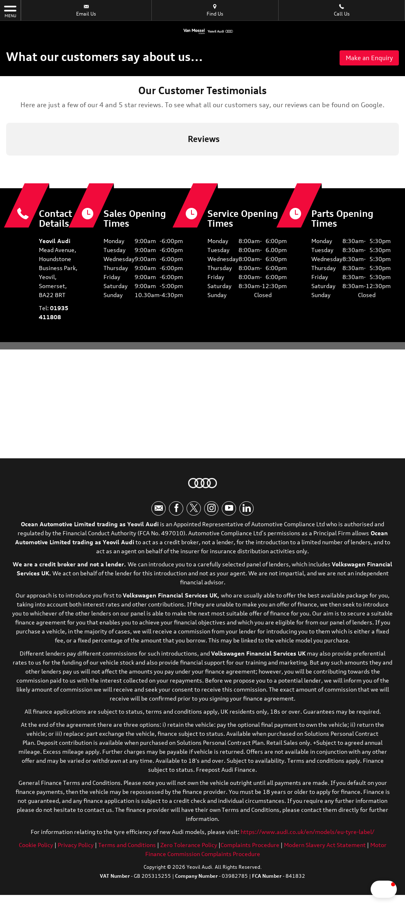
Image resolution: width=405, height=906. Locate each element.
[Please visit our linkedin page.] (246, 510)
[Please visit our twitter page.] (194, 510)
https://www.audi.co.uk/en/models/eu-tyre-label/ (307, 833)
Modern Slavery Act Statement (325, 846)
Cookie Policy (36, 846)
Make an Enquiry (367, 58)
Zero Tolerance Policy (188, 846)
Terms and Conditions (127, 846)
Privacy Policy (76, 846)
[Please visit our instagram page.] (211, 510)
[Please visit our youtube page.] (229, 510)
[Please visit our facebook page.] (176, 510)
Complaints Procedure (249, 846)
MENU (10, 11)
